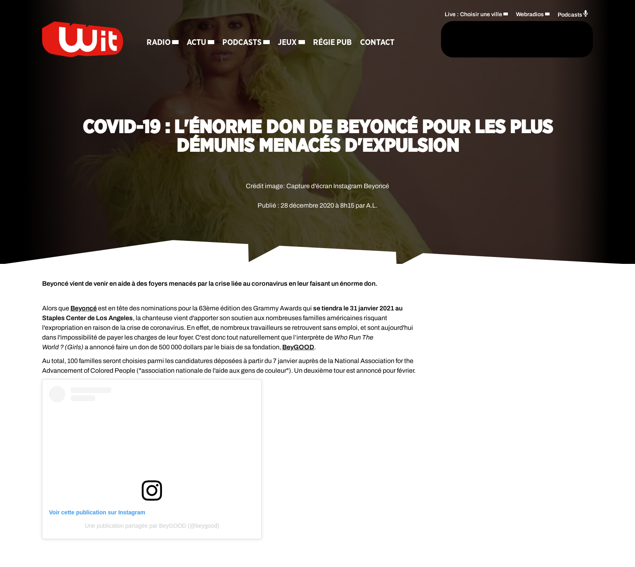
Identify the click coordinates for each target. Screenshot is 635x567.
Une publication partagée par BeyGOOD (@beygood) (152, 525)
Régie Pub (332, 42)
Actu (196, 42)
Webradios (530, 14)
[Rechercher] (418, 39)
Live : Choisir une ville (473, 14)
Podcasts (242, 42)
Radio (158, 42)
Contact (377, 42)
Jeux (287, 42)
